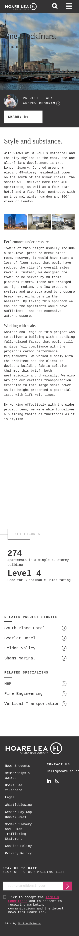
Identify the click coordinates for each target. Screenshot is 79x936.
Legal (10, 797)
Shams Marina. (20, 658)
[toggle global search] (55, 7)
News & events (17, 766)
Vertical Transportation (31, 703)
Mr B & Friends (29, 923)
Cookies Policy (18, 846)
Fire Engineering (23, 693)
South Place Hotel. (25, 628)
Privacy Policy (18, 853)
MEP (8, 683)
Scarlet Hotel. (21, 638)
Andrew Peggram (39, 103)
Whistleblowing (18, 805)
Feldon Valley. (21, 648)
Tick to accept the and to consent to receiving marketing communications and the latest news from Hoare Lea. (40, 905)
